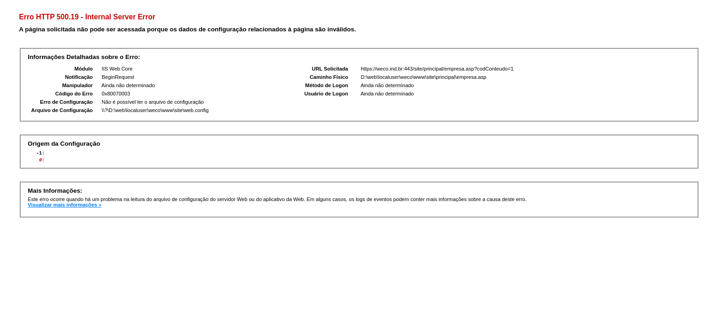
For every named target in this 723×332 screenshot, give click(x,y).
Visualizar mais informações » (64, 207)
